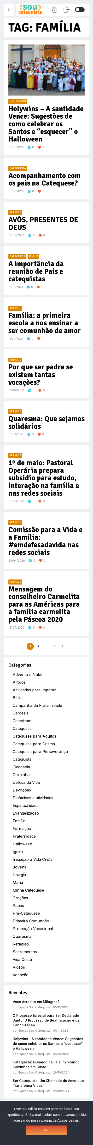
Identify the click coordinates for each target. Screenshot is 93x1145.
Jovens (19, 867)
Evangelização (26, 813)
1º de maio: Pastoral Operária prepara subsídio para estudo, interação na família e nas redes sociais (43, 478)
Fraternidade (24, 836)
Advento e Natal (27, 674)
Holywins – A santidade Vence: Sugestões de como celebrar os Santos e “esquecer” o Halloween (48, 1043)
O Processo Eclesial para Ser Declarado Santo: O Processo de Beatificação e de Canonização (46, 1020)
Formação (22, 828)
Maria (18, 882)
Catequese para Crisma (34, 743)
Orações (20, 897)
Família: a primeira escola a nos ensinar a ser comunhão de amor (44, 323)
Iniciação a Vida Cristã (32, 859)
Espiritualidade (26, 805)
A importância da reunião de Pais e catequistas (36, 271)
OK (46, 1130)
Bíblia (18, 697)
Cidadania (21, 767)
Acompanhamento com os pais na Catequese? (44, 179)
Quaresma (22, 936)
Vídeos (19, 967)
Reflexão (21, 944)
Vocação (21, 974)
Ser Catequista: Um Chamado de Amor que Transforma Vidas (48, 1083)
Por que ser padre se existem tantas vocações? (40, 375)
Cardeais (20, 713)
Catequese (22, 728)
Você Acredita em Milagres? (36, 1002)
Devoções (22, 790)
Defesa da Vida (26, 782)
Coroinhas (22, 774)
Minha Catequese (28, 890)
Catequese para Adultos (34, 736)
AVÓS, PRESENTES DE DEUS (43, 223)
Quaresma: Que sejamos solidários (46, 422)
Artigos (19, 682)
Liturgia (19, 874)
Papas (18, 905)
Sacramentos (25, 951)
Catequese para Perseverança (40, 751)
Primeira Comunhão (31, 921)
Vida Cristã (22, 959)
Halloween (22, 844)
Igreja (18, 851)
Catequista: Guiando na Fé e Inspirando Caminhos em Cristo (46, 1064)
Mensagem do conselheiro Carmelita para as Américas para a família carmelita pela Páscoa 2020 (44, 604)
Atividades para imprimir (34, 690)
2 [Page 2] (38, 646)
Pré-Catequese (26, 913)
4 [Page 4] (55, 646)
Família (19, 820)
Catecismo (22, 720)
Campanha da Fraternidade (37, 705)
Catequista (22, 759)
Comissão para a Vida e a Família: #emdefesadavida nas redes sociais (45, 541)
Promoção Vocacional (33, 928)
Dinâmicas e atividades (33, 797)
